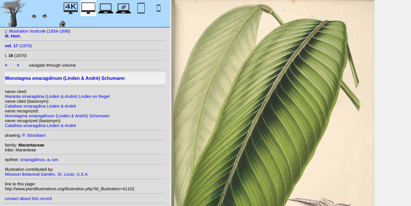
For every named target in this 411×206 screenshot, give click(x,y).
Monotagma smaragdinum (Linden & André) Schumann (57, 115)
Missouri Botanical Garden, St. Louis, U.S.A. (47, 174)
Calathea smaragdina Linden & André (40, 106)
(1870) (18, 45)
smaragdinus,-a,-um (39, 159)
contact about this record (28, 198)
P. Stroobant (33, 135)
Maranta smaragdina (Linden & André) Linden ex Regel (57, 96)
